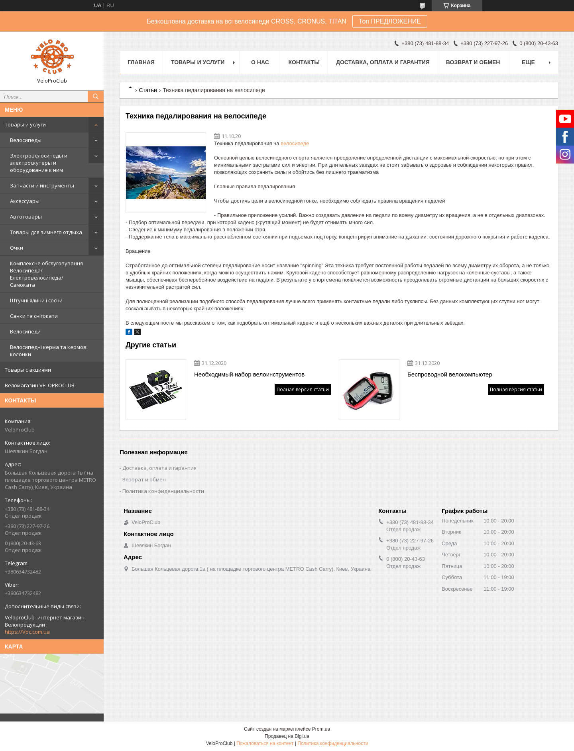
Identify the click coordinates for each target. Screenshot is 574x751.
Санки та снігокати (34, 315)
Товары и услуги (25, 124)
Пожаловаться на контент (264, 743)
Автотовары (26, 216)
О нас (260, 62)
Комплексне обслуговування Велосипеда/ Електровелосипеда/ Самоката (46, 274)
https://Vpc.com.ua (27, 631)
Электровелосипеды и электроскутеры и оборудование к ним (38, 162)
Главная (141, 62)
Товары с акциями (28, 369)
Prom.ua (321, 729)
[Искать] (96, 96)
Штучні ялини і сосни (36, 300)
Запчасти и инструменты (42, 185)
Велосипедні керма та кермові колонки (49, 350)
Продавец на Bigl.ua (287, 736)
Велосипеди (25, 331)
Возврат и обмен (473, 62)
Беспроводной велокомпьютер (449, 374)
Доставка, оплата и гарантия (383, 62)
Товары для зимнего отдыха (46, 232)
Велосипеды (25, 140)
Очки (16, 247)
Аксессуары (24, 201)
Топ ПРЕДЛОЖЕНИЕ (390, 21)
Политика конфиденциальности (163, 491)
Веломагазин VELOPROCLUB (40, 385)
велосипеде (295, 143)
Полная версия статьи (303, 389)
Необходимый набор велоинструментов (249, 374)
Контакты (303, 62)
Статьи (148, 90)
